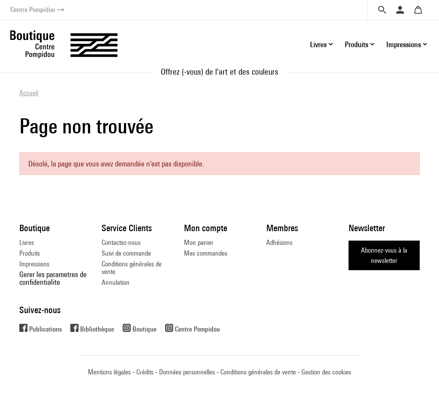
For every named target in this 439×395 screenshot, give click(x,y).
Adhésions (279, 242)
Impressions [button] (403, 44)
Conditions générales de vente (132, 268)
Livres (26, 242)
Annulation (115, 282)
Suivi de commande (126, 253)
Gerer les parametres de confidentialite (53, 278)
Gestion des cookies (326, 372)
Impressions (34, 264)
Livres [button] (318, 44)
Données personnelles (187, 372)
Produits (29, 253)
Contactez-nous (121, 242)
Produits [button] (356, 44)
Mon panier (198, 242)
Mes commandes (205, 253)
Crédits (144, 372)
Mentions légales (109, 372)
